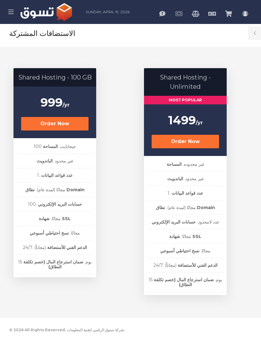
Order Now (54, 123)
